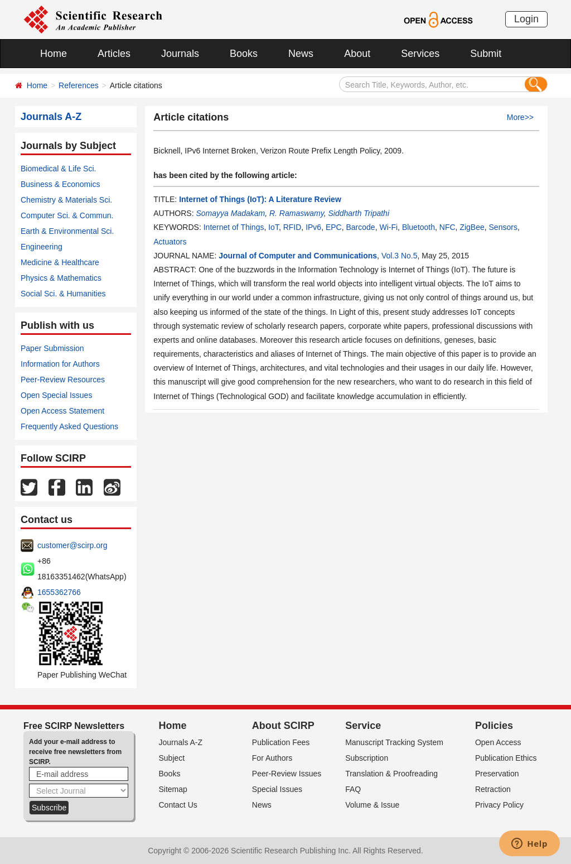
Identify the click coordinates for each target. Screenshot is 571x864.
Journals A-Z (181, 742)
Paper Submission (52, 348)
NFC (447, 227)
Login (526, 19)
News (300, 53)
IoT (273, 227)
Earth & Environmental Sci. (67, 231)
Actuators (169, 241)
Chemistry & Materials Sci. (66, 199)
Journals (180, 53)
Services (420, 53)
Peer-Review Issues (287, 773)
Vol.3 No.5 (399, 255)
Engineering (41, 246)
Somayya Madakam (230, 213)
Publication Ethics (506, 757)
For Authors (272, 757)
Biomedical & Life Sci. (58, 168)
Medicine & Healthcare (60, 262)
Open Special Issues (56, 395)
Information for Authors (60, 363)
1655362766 (59, 592)
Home (53, 53)
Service (363, 725)
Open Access (498, 742)
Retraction (493, 789)
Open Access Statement (62, 410)
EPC (334, 227)
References (79, 85)
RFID (292, 227)
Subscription (366, 757)
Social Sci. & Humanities (63, 293)
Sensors (503, 227)
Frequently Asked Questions (69, 426)
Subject (172, 757)
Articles (114, 53)
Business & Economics (60, 184)
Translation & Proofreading (391, 773)
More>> (520, 117)
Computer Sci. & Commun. (67, 215)
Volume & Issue (372, 804)
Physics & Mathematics (61, 277)
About (357, 53)
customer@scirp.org (72, 545)
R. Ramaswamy (296, 213)
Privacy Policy (499, 804)
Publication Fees (281, 742)
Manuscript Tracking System (394, 742)
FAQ (353, 789)
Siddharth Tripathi (358, 213)
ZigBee (471, 227)
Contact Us (178, 804)
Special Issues (277, 789)
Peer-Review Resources (63, 379)
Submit (485, 53)
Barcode (360, 227)
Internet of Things (234, 227)
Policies (494, 725)
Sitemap (173, 789)
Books (244, 53)
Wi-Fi (388, 227)
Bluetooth (418, 227)
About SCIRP (283, 725)
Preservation (497, 773)
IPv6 (313, 227)
